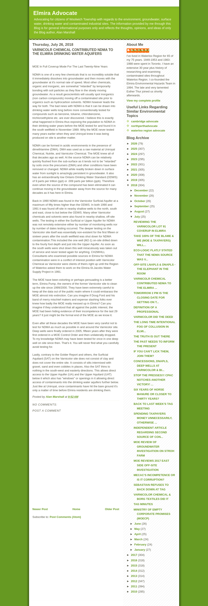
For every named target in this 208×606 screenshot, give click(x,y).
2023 (134, 159)
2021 (134, 169)
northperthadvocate (144, 126)
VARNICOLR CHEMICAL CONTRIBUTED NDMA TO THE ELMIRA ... (152, 283)
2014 (134, 570)
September (142, 206)
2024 (134, 154)
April (137, 534)
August (139, 211)
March (138, 539)
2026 (134, 143)
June (138, 523)
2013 (134, 576)
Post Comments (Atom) (65, 517)
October (140, 201)
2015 (134, 565)
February (140, 544)
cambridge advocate (145, 121)
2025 (134, 148)
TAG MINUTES (143, 504)
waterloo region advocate (148, 130)
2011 (134, 586)
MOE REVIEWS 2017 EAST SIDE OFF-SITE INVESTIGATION (151, 465)
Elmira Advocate (55, 13)
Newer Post (40, 509)
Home (76, 509)
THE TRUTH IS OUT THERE (152, 336)
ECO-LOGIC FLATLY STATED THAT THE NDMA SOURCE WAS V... (153, 255)
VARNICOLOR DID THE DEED (153, 317)
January (140, 549)
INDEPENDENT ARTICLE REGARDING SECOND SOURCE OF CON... (150, 432)
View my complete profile (144, 100)
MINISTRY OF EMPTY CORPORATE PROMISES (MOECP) (152, 514)
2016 (134, 560)
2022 (134, 164)
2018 (134, 185)
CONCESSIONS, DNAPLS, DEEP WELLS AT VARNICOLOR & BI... (151, 366)
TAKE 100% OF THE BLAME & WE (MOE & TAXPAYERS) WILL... (154, 240)
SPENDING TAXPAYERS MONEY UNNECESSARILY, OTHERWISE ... (153, 418)
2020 (134, 174)
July (137, 216)
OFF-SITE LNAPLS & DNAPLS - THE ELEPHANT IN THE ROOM (154, 269)
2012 (134, 581)
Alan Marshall (140, 50)
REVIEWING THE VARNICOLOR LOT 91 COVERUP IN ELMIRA (150, 226)
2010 (134, 591)
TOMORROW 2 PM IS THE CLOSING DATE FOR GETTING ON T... (151, 297)
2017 (134, 555)
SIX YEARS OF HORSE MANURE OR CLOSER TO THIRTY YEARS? (152, 394)
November (141, 195)
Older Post (112, 509)
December (141, 190)
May (137, 528)
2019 (134, 180)
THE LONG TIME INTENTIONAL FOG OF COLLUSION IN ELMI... (154, 326)
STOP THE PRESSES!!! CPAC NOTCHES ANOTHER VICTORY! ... (153, 380)
